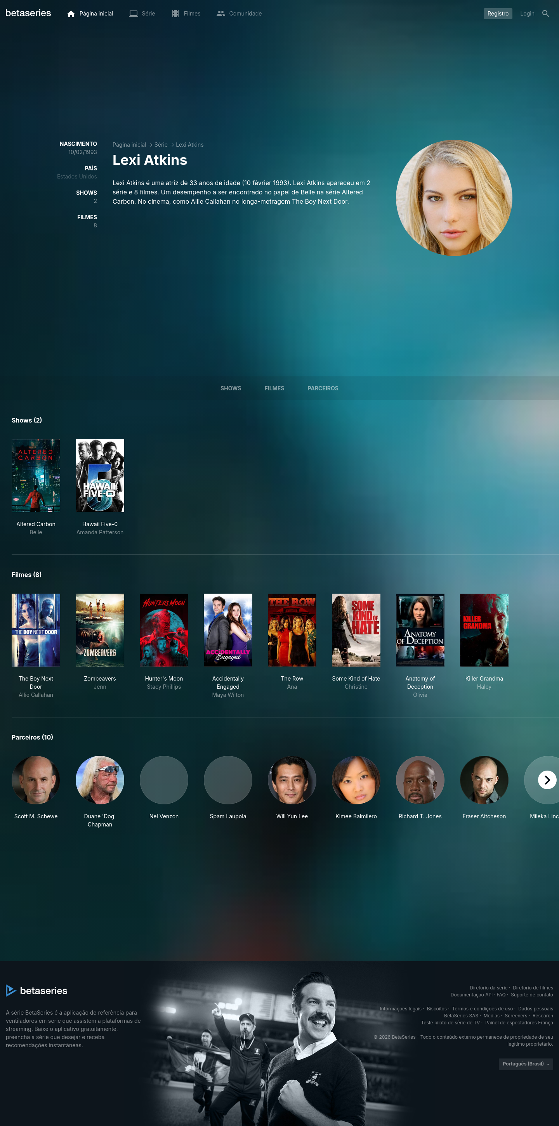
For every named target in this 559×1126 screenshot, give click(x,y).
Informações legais (401, 1009)
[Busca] (545, 13)
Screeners (516, 1016)
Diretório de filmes (533, 988)
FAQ (501, 995)
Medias (492, 1016)
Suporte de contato (532, 995)
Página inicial (129, 144)
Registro (498, 13)
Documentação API (472, 995)
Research (543, 1016)
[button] (36, 792)
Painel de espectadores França (519, 1023)
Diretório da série (488, 988)
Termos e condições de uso (482, 1009)
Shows (230, 388)
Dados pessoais (535, 1009)
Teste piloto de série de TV (450, 1023)
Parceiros (323, 388)
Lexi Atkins (189, 144)
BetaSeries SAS (461, 1016)
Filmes (275, 388)
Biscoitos (437, 1009)
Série (161, 144)
